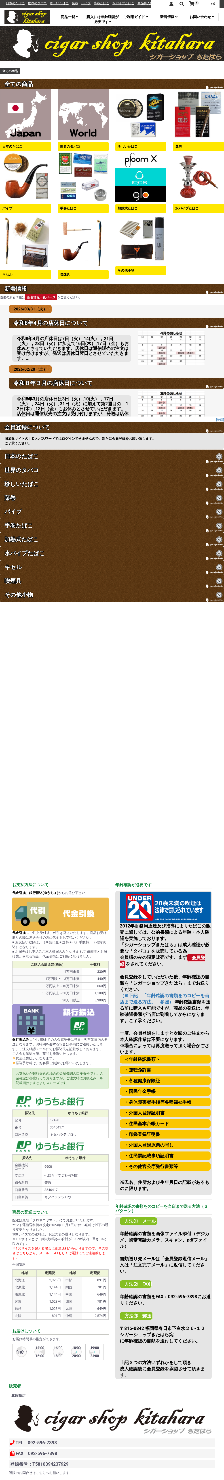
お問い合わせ (202, 17)
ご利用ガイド (135, 17)
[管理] (220, 420)
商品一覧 (69, 17)
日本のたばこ (33, 3)
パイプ (103, 3)
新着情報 (169, 17)
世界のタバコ (55, 3)
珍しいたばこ (77, 3)
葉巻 (92, 3)
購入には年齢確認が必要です (103, 18)
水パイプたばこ (141, 3)
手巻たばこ (119, 3)
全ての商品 (10, 71)
